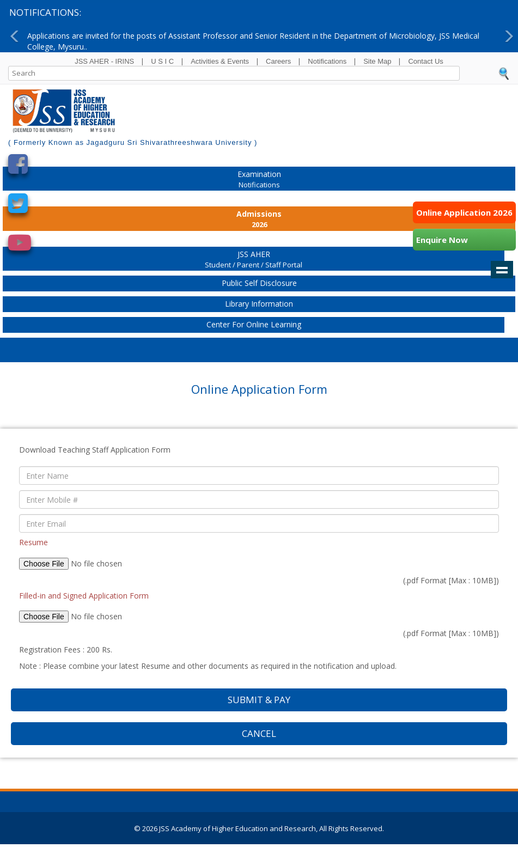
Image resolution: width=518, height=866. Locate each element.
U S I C (162, 61)
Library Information (259, 303)
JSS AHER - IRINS (104, 61)
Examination (259, 180)
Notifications (327, 61)
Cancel (259, 733)
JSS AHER (253, 260)
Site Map (377, 61)
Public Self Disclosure (259, 283)
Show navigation (502, 269)
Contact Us (425, 61)
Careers (278, 61)
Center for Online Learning (253, 324)
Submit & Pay (259, 699)
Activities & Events (220, 61)
